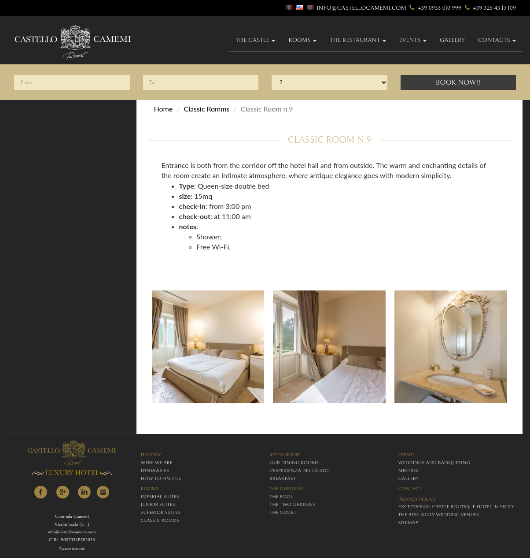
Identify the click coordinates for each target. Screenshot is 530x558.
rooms (150, 488)
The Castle (255, 40)
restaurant (284, 455)
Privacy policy (417, 499)
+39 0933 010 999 (434, 7)
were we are (157, 462)
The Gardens (285, 488)
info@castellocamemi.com (361, 7)
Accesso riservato (72, 548)
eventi (406, 455)
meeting (409, 470)
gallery (452, 40)
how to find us (161, 478)
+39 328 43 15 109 (489, 7)
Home (163, 108)
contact (410, 488)
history (151, 455)
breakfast (282, 478)
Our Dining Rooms (294, 462)
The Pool (281, 496)
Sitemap (408, 522)
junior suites (158, 504)
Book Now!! (458, 82)
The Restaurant (358, 40)
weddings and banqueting (434, 462)
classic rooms (160, 520)
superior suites (160, 512)
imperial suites (160, 496)
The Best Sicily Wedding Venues (438, 514)
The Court (282, 512)
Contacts (497, 40)
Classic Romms (207, 108)
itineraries (155, 470)
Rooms (302, 40)
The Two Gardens (292, 504)
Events (413, 40)
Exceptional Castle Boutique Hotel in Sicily (456, 507)
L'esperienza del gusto (299, 470)
